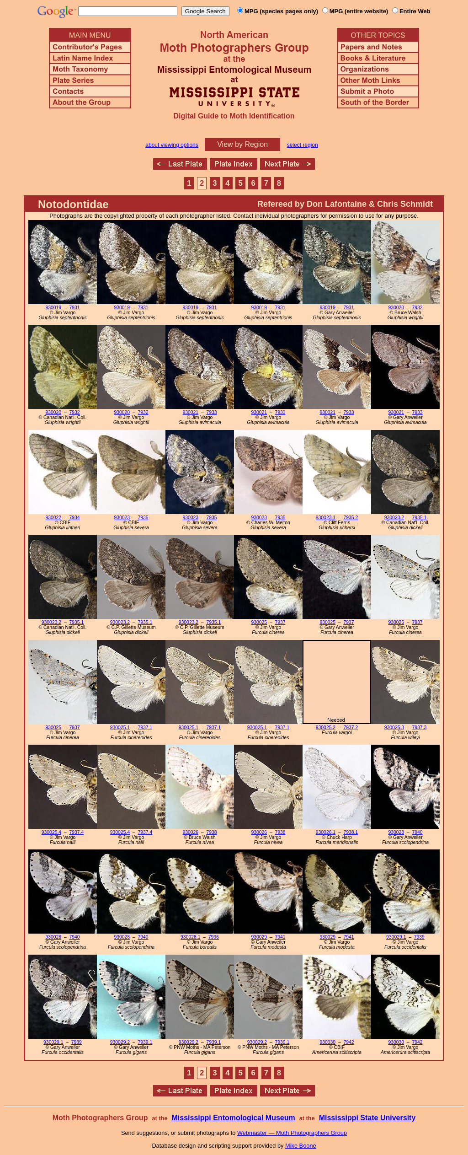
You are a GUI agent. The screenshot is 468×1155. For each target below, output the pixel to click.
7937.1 (145, 727)
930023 (122, 517)
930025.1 (120, 727)
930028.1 (190, 937)
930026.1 (325, 832)
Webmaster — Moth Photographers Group (292, 1132)
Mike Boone (300, 1145)
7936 (213, 937)
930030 (327, 1042)
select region (302, 145)
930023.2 (394, 517)
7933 (211, 412)
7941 (280, 937)
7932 (417, 307)
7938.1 (350, 832)
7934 (74, 517)
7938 (211, 832)
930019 (53, 307)
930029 (259, 937)
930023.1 (325, 517)
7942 (348, 1042)
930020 (396, 307)
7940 (417, 832)
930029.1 (396, 937)
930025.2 (325, 727)
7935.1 (419, 517)
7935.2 (350, 517)
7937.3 (419, 727)
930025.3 (394, 727)
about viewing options (171, 145)
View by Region (242, 144)
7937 (280, 622)
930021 (190, 412)
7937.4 (76, 832)
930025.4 (51, 832)
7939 (419, 937)
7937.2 (350, 727)
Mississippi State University (367, 1118)
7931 (74, 307)
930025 (259, 622)
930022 (53, 517)
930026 (190, 832)
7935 (143, 517)
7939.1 (145, 1042)
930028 (396, 832)
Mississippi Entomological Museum (233, 1118)
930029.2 (120, 1042)
